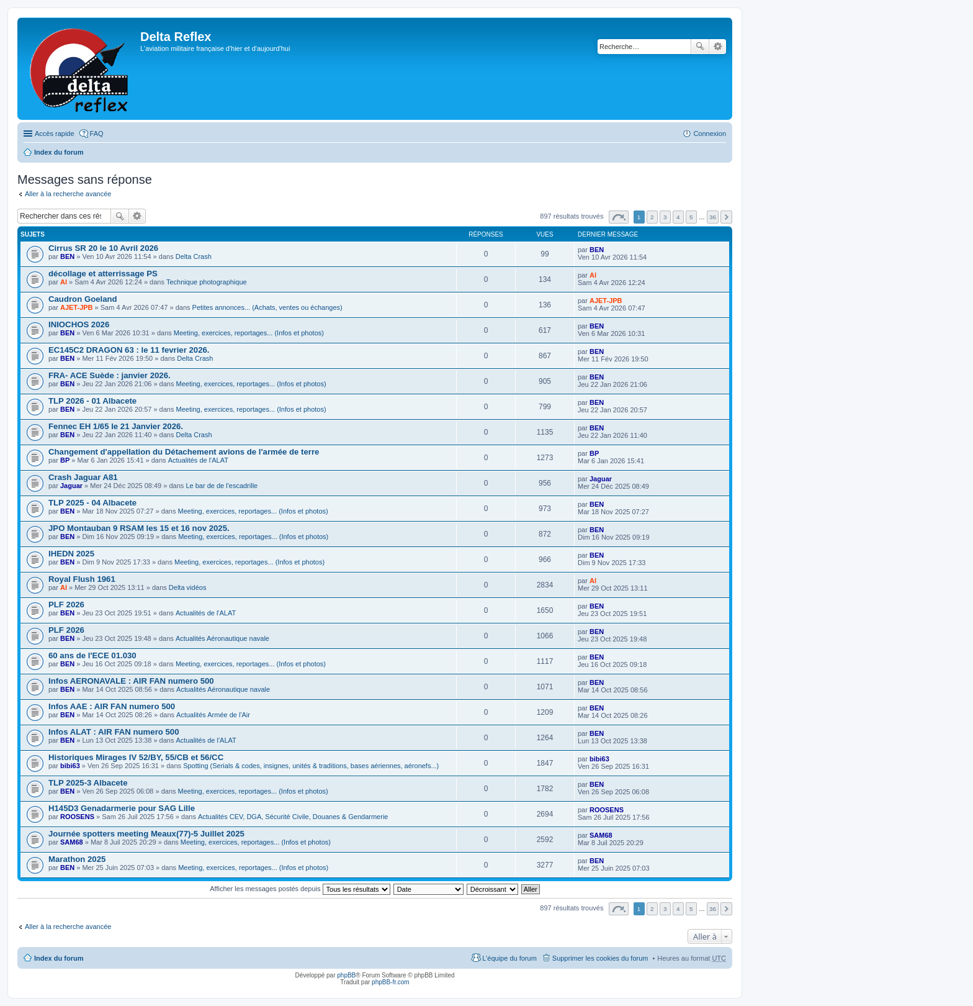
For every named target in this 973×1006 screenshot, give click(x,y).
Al (63, 282)
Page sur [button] (619, 217)
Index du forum (58, 152)
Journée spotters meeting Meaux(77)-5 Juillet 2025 (146, 833)
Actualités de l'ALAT (198, 460)
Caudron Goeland (82, 299)
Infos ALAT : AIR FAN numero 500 (113, 731)
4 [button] (678, 217)
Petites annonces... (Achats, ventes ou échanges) (267, 307)
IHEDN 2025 (71, 553)
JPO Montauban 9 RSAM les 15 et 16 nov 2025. (139, 528)
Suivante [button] (726, 217)
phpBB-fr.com (391, 982)
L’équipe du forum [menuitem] (509, 958)
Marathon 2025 (76, 859)
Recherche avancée (717, 46)
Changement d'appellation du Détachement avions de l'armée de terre (183, 451)
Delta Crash (194, 256)
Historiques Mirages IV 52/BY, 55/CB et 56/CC (135, 757)
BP (65, 460)
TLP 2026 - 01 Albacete (92, 401)
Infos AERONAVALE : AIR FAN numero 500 (131, 681)
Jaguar (71, 485)
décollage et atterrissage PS (103, 273)
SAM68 (71, 842)
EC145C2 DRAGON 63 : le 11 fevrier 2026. (129, 350)
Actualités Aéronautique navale (222, 638)
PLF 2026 (66, 604)
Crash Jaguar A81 (83, 477)
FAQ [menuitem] (97, 133)
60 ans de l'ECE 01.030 (92, 655)
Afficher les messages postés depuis (300, 888)
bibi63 (70, 765)
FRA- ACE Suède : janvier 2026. (109, 375)
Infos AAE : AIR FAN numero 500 (111, 706)
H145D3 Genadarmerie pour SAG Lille (121, 808)
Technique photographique (206, 282)
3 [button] (665, 217)
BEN (67, 256)
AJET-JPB (76, 307)
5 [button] (691, 217)
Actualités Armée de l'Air (213, 714)
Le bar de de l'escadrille (222, 485)
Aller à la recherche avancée (68, 193)
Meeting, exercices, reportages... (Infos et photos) (249, 333)
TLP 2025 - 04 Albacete (92, 502)
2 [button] (652, 217)
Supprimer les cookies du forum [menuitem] (600, 958)
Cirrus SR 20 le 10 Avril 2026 (103, 248)
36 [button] (712, 217)
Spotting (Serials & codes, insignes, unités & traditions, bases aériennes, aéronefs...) (311, 765)
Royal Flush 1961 (81, 579)
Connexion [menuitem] (709, 133)
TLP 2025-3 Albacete (88, 782)
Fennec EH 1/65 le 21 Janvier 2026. (115, 426)
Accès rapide (54, 133)
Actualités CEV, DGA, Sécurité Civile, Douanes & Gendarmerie (293, 816)
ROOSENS (77, 816)
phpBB (346, 975)
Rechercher (700, 46)
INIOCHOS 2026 (78, 324)
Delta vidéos (188, 587)
